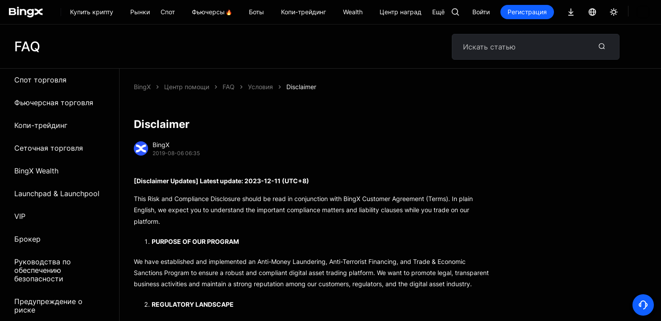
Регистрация (557, 12)
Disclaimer (237, 87)
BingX (142, 87)
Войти (511, 12)
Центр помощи (186, 87)
